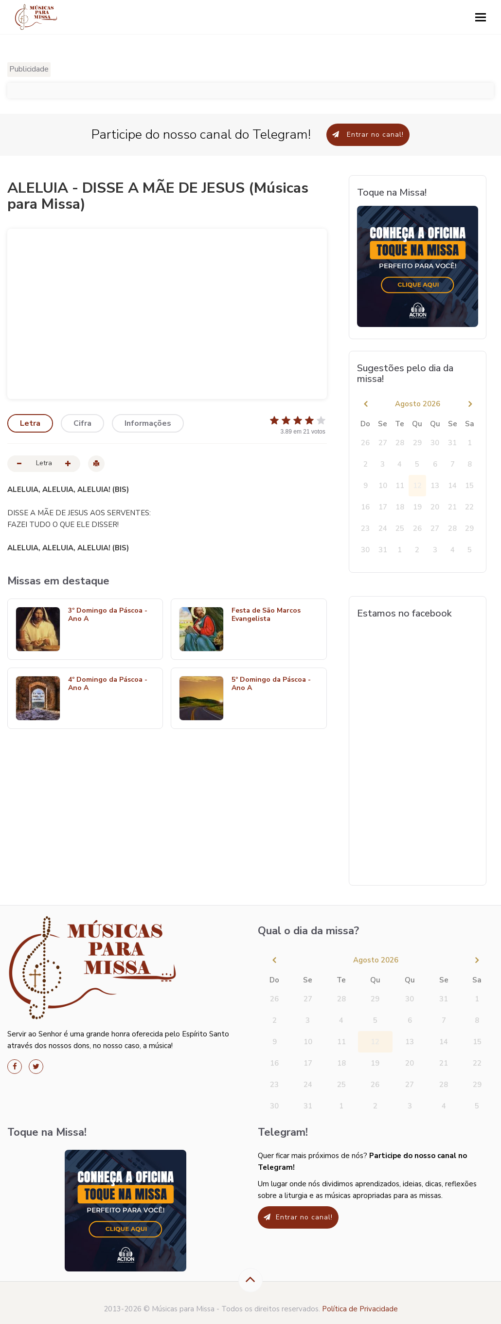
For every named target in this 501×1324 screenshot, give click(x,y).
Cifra (82, 423)
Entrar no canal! (368, 134)
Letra (30, 423)
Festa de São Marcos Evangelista (266, 615)
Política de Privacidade (360, 1309)
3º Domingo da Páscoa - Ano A (107, 615)
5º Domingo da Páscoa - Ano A (271, 684)
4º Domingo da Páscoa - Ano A (107, 684)
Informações (148, 423)
